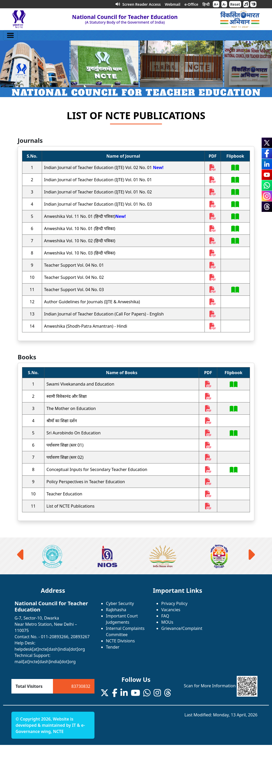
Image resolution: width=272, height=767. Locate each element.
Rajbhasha (116, 610)
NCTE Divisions (120, 641)
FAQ (165, 616)
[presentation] (21, 555)
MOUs (167, 622)
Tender (112, 647)
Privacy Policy (174, 603)
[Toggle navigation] (10, 35)
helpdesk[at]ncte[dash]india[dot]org (50, 649)
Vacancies (170, 610)
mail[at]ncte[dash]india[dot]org (45, 661)
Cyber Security (120, 603)
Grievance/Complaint (181, 628)
